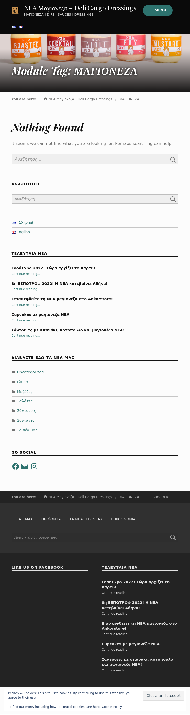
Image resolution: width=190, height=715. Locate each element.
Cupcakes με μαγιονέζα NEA (41, 315)
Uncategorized (30, 373)
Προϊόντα (51, 520)
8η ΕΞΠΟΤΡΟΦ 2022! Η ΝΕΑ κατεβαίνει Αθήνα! (60, 284)
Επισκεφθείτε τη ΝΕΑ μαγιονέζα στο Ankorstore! (62, 300)
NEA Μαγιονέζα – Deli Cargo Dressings (80, 8)
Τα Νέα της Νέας (86, 520)
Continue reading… (26, 274)
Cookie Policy (112, 707)
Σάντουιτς (26, 411)
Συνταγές (26, 421)
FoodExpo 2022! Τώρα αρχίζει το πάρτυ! (53, 268)
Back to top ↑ (164, 497)
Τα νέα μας (27, 431)
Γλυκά (22, 382)
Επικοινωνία (123, 520)
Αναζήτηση (173, 538)
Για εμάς (24, 520)
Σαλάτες (25, 402)
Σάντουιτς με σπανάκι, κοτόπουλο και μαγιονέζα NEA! (68, 331)
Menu (160, 10)
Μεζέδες (25, 392)
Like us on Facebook (37, 568)
